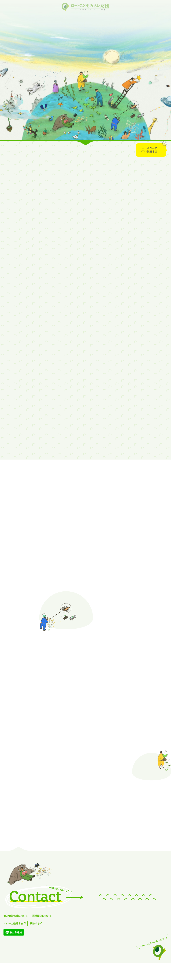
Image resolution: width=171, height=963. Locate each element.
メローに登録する (14, 923)
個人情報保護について (15, 915)
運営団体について (42, 915)
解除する (36, 923)
